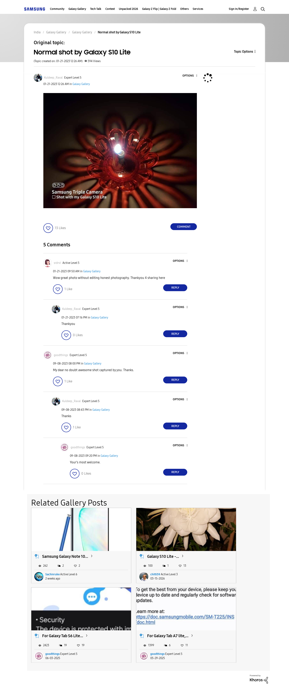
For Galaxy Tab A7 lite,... (62, 615)
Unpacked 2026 (128, 9)
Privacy (134, 676)
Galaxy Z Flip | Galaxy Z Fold (159, 9)
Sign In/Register (239, 9)
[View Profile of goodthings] (61, 355)
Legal (161, 676)
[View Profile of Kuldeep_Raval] (53, 77)
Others (184, 9)
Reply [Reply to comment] (175, 287)
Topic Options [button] (243, 51)
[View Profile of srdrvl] (57, 263)
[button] (190, 76)
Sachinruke (52, 564)
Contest (110, 9)
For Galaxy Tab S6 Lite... (226, 546)
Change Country (192, 675)
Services (198, 9)
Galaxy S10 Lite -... (140, 546)
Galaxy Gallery (77, 9)
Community (57, 9)
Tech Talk (95, 9)
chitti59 (132, 564)
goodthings (216, 564)
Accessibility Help (46, 676)
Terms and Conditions (94, 676)
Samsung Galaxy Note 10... (65, 546)
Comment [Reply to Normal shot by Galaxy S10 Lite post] (183, 226)
